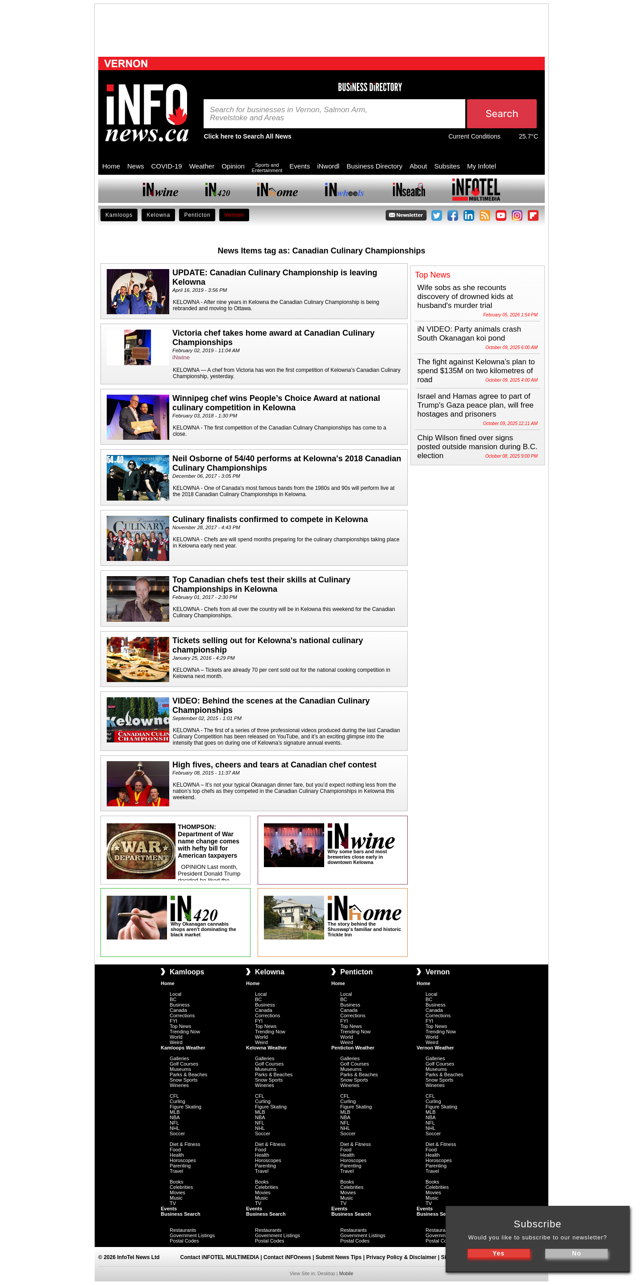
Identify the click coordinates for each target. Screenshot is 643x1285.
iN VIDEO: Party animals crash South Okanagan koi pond (469, 333)
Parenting (180, 1165)
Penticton (197, 215)
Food (175, 1149)
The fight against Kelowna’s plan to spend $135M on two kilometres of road (476, 371)
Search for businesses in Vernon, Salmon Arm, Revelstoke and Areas (288, 114)
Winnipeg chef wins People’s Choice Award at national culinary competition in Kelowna (276, 403)
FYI (173, 1021)
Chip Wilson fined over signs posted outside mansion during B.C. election (478, 447)
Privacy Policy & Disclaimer (401, 1257)
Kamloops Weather (183, 1047)
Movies (177, 1192)
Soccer (177, 1133)
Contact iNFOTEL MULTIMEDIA (219, 1257)
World (176, 1037)
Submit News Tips (339, 1257)
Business (180, 1004)
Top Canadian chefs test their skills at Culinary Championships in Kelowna (261, 584)
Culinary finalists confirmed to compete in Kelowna (270, 519)
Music (176, 1198)
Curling (177, 1101)
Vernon (234, 215)
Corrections (182, 1015)
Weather (201, 166)
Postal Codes (184, 1240)
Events (299, 166)
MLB (175, 1112)
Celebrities (181, 1187)
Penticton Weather (352, 1047)
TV (173, 1203)
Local (175, 994)
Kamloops (119, 215)
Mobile (346, 1273)
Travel (176, 1171)
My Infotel (481, 166)
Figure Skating (185, 1106)
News (135, 166)
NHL (175, 1128)
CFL (174, 1096)
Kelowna (158, 215)
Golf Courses (184, 1063)
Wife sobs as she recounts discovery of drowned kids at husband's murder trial (466, 296)
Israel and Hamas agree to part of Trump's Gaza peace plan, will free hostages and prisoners (476, 405)
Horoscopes (183, 1160)
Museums (180, 1069)
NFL (174, 1122)
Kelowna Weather (266, 1047)
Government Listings (192, 1235)
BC (173, 999)
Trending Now (185, 1031)
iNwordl (328, 166)
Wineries (179, 1085)
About (418, 166)
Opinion (233, 166)
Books (177, 1181)
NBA (175, 1117)
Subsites (447, 166)
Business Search (180, 1214)
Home (111, 166)
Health (177, 1155)
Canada (178, 1010)
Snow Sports (183, 1080)
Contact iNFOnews (287, 1257)
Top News (180, 1026)
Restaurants (183, 1230)
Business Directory (374, 166)
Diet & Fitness (185, 1144)
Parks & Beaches (188, 1074)
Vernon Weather (435, 1047)
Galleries (179, 1058)
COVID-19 (166, 166)
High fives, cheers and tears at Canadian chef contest (274, 764)
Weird (176, 1042)
